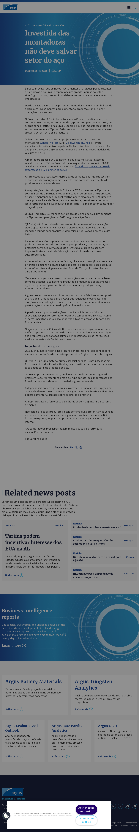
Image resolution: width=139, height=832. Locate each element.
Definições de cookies (86, 820)
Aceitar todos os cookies (86, 809)
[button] (6, 815)
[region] (59, 815)
